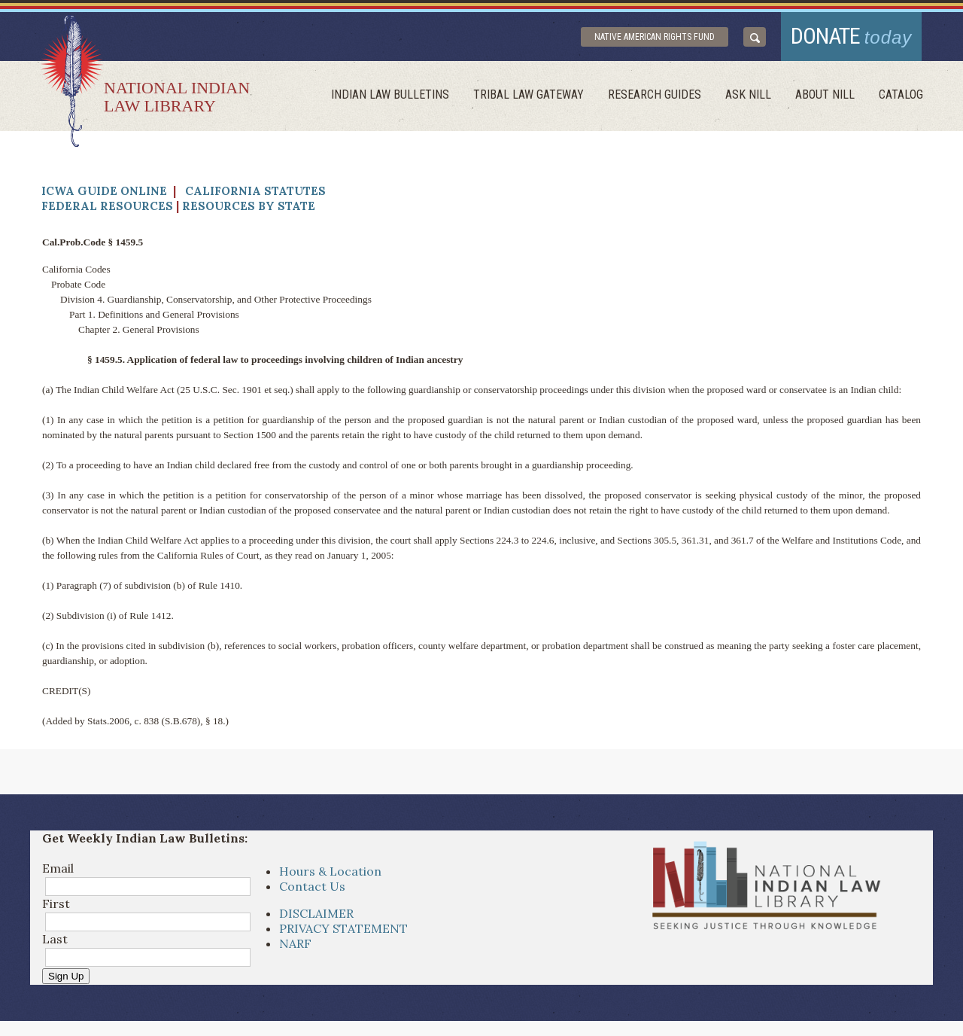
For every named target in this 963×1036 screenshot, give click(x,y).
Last (55, 938)
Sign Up (66, 976)
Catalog (901, 94)
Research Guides (654, 94)
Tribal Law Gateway (528, 94)
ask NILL (748, 94)
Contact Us (312, 886)
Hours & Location (330, 871)
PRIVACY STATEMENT (343, 928)
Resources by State (248, 206)
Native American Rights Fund (654, 37)
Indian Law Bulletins (390, 94)
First (56, 903)
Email (58, 868)
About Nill (825, 94)
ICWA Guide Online (104, 191)
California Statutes (255, 191)
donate (852, 36)
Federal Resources (107, 206)
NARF (295, 943)
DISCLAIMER (316, 913)
